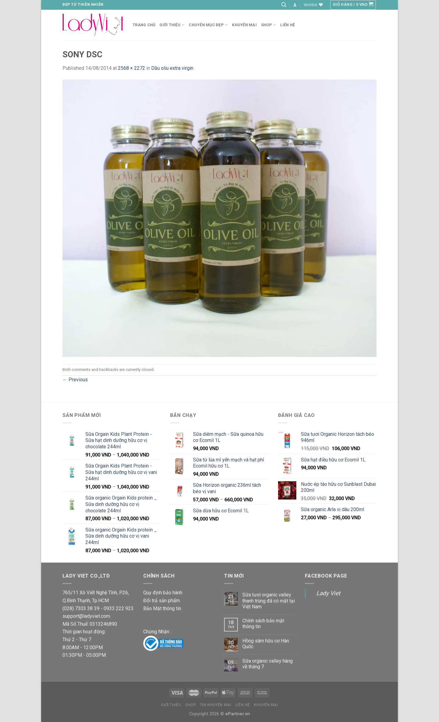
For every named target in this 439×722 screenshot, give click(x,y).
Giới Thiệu (171, 25)
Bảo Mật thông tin (162, 608)
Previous (75, 379)
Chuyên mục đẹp (208, 25)
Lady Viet (328, 593)
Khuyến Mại (244, 25)
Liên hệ (287, 25)
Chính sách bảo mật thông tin (263, 623)
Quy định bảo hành (162, 593)
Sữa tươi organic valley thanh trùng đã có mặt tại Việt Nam (268, 600)
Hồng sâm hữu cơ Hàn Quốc (265, 643)
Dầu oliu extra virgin (172, 68)
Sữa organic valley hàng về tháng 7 (267, 664)
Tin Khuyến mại (215, 705)
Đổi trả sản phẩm (161, 600)
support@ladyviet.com (86, 616)
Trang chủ (144, 25)
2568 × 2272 (131, 68)
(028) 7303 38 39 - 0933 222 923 (98, 608)
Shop (268, 25)
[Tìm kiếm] (283, 4)
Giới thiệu (171, 705)
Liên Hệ (242, 705)
